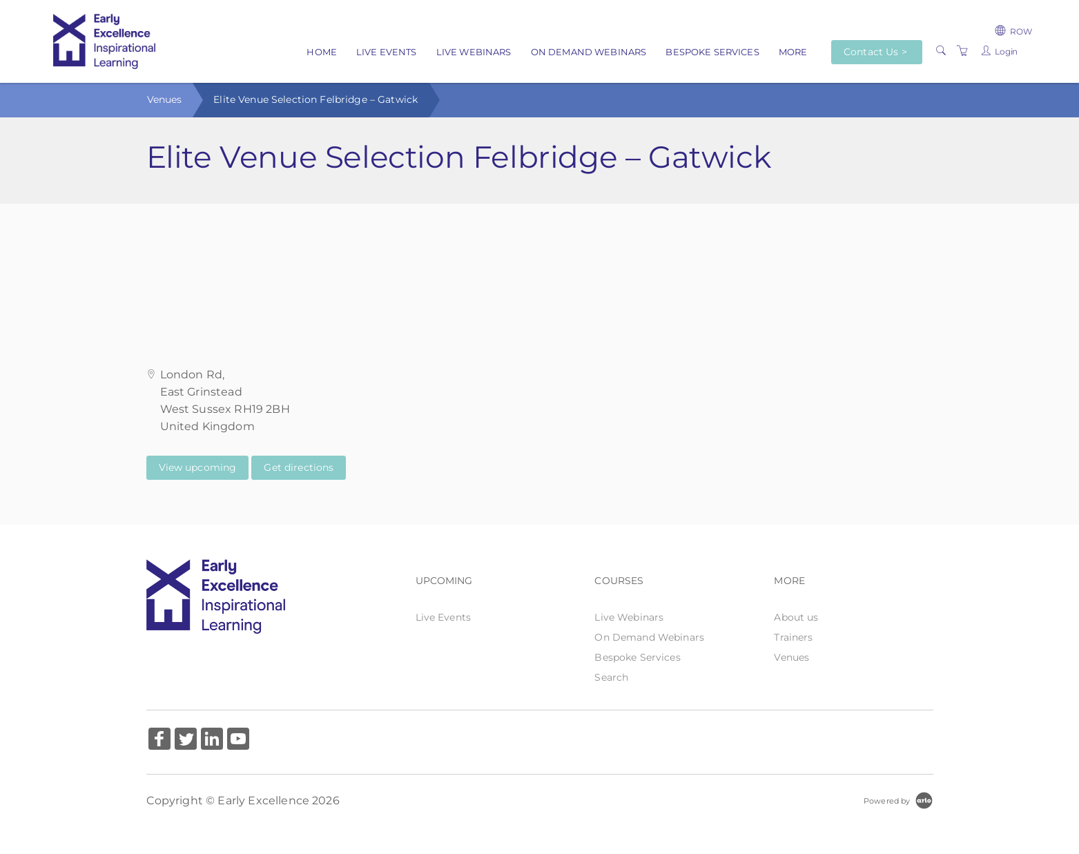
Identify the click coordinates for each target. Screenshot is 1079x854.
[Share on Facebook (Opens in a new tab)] (159, 740)
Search (611, 677)
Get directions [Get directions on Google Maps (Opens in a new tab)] (298, 467)
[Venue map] (539, 273)
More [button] (793, 51)
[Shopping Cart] (962, 51)
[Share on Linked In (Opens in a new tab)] (212, 740)
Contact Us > (875, 52)
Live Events (386, 51)
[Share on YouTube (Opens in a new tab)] (238, 740)
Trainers (793, 637)
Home (322, 51)
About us (796, 617)
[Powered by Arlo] (898, 800)
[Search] (940, 51)
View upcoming (198, 467)
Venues (164, 99)
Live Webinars (474, 51)
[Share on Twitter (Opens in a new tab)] (186, 740)
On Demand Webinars (589, 51)
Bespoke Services (712, 51)
